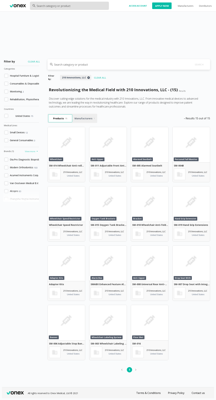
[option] (21, 76)
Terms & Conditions (148, 393)
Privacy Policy (176, 393)
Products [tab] (60, 118)
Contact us (198, 393)
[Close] (88, 77)
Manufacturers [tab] (85, 118)
